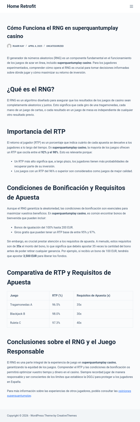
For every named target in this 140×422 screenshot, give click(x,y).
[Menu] (131, 6)
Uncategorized (55, 46)
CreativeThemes (67, 415)
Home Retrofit (21, 6)
